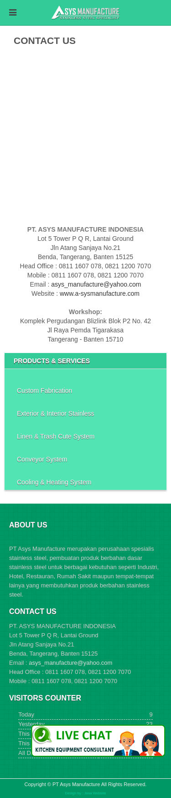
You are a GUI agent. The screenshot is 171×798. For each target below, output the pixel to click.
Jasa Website (95, 793)
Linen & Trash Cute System (55, 436)
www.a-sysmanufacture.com (100, 293)
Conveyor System (42, 459)
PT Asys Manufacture (76, 784)
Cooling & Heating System (54, 482)
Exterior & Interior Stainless (55, 413)
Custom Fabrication (44, 390)
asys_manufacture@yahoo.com (96, 284)
